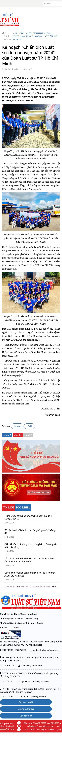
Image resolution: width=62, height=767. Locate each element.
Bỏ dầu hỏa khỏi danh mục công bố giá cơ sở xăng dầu (29, 532)
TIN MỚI (8, 507)
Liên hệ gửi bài (25, 715)
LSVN (29, 426)
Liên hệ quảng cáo (26, 709)
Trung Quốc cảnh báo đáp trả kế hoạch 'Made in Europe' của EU (28, 517)
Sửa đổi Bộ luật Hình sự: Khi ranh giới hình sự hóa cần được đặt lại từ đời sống (29, 560)
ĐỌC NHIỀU (23, 507)
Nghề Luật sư (7, 36)
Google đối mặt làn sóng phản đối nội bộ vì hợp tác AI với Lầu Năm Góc (29, 574)
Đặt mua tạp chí (26, 702)
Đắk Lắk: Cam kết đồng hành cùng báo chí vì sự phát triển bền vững (30, 546)
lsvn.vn (17, 426)
